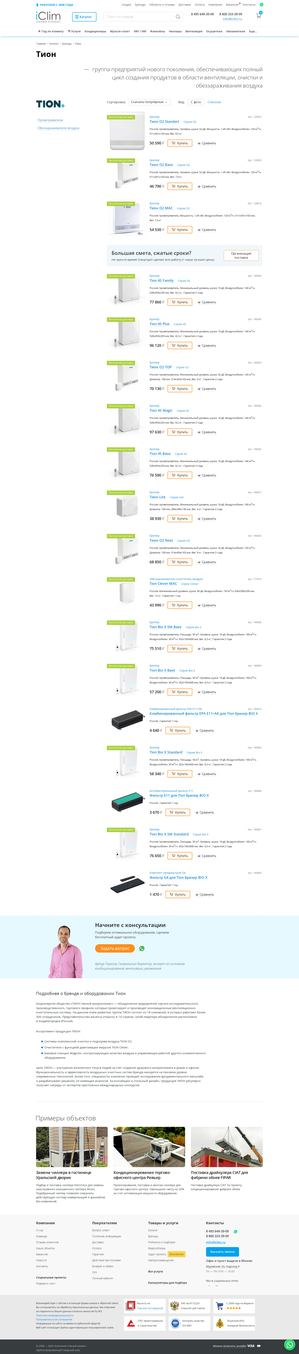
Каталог (153, 1230)
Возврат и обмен (103, 1266)
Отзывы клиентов (47, 1242)
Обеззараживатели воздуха (58, 128)
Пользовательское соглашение (54, 1319)
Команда (41, 1236)
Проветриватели (50, 120)
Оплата (96, 1248)
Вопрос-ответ (100, 1230)
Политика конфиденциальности (55, 1315)
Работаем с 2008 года (56, 5)
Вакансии (42, 1254)
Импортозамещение (161, 1260)
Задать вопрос (115, 948)
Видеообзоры (157, 1248)
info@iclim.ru (232, 19)
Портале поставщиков (150, 1308)
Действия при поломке (106, 1260)
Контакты (42, 1266)
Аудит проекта (166, 1254)
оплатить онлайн (234, 1346)
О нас (39, 1230)
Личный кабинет (102, 1278)
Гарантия (98, 1254)
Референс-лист (45, 1283)
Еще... (253, 31)
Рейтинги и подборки (161, 1242)
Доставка (97, 1242)
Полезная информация (106, 1236)
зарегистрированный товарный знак (58, 1350)
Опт (94, 1272)
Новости (41, 1260)
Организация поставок (241, 255)
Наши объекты (45, 1248)
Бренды (153, 1236)
